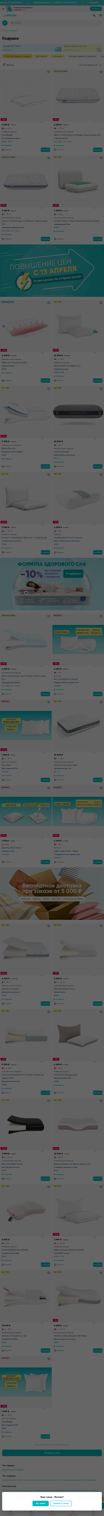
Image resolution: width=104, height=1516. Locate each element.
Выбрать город (61, 1503)
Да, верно (41, 1503)
